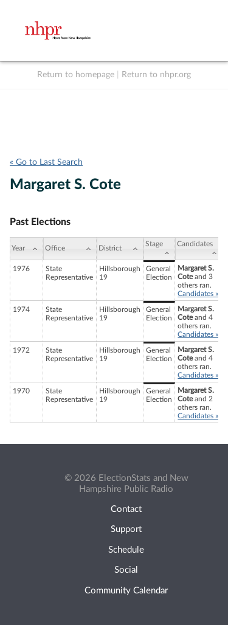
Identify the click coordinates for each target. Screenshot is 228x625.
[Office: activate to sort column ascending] (70, 248)
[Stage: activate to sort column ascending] (159, 248)
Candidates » (198, 293)
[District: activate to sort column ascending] (120, 248)
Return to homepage (75, 75)
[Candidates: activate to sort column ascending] (199, 248)
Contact (126, 509)
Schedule (126, 549)
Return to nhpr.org (156, 75)
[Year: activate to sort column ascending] (26, 248)
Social (126, 570)
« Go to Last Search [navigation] (46, 162)
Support (126, 529)
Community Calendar (126, 590)
